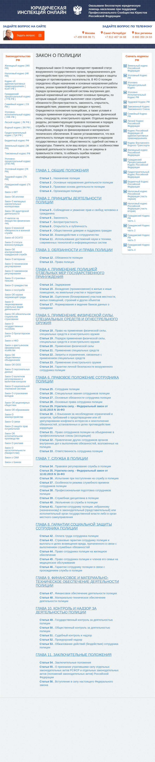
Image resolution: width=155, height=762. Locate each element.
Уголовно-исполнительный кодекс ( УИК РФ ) (17, 114)
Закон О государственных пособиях (14, 326)
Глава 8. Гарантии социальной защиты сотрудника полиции (74, 526)
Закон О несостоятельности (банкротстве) (15, 450)
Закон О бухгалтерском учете (17, 334)
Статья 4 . (60, 191)
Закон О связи (12, 421)
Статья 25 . (60, 389)
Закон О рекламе (14, 443)
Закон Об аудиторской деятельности (17, 212)
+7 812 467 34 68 (115, 37)
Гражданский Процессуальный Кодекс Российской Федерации (137, 163)
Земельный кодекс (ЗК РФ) (17, 147)
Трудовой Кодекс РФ (138, 102)
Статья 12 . (61, 257)
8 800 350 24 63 (142, 37)
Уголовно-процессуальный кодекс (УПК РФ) (17, 161)
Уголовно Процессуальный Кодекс (136, 85)
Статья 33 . (71, 451)
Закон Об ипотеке (14, 196)
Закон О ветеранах (15, 259)
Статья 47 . (78, 593)
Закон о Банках (13, 462)
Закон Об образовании (17, 410)
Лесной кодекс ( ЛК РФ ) (18, 122)
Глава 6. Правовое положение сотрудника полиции (77, 379)
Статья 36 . (79, 478)
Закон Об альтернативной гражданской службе (16, 252)
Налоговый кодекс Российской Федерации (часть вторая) (137, 207)
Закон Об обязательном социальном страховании (18, 317)
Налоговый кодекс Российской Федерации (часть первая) (137, 195)
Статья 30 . (76, 420)
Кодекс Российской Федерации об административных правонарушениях (137, 134)
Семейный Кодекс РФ (137, 115)
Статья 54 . (65, 662)
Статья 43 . (78, 544)
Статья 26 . (75, 393)
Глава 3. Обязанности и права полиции (74, 250)
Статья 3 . (72, 186)
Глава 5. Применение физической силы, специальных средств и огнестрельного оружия (77, 319)
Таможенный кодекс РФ (17, 153)
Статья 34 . (75, 466)
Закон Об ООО (13, 364)
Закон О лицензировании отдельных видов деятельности (14, 306)
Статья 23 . (70, 362)
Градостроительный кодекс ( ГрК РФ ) (15, 134)
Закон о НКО (11, 340)
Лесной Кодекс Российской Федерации (135, 123)
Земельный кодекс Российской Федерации (137, 68)
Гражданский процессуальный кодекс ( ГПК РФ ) (17, 96)
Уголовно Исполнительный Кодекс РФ (136, 95)
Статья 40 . (69, 502)
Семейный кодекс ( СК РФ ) (17, 105)
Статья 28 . (71, 401)
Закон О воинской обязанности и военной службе (17, 230)
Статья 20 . (67, 346)
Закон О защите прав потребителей (16, 427)
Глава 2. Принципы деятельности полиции (69, 200)
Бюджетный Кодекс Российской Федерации (137, 184)
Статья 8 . (63, 226)
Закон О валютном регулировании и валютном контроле (15, 379)
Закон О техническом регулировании (16, 265)
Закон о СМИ (12, 457)
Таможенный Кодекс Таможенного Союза (138, 108)
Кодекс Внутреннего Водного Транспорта (138, 144)
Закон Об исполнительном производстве (13, 436)
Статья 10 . (69, 234)
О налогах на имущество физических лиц (17, 221)
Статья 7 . (59, 222)
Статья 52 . (61, 639)
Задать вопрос (26, 35)
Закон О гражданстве (16, 285)
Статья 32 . (79, 443)
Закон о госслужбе (15, 290)
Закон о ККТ (11, 192)
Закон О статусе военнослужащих (14, 243)
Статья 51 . (66, 635)
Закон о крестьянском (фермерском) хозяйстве (16, 348)
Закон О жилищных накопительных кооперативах (15, 204)
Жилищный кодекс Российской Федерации (137, 152)
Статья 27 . (75, 397)
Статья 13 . (57, 262)
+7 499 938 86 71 (84, 37)
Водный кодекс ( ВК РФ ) (18, 127)
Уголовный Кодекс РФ (137, 76)
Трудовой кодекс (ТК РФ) (16, 178)
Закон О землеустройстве (14, 415)
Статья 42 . (69, 535)
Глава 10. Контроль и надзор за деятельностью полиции (66, 610)
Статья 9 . (76, 230)
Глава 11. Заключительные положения (74, 655)
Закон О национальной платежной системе (17, 387)
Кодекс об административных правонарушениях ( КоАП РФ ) (15, 85)
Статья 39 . (69, 498)
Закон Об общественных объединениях (13, 357)
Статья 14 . (55, 284)
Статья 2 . (76, 182)
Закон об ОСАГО (14, 237)
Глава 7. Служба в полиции (62, 458)
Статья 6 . (54, 217)
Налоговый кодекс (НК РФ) (17, 74)
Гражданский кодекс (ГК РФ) (17, 185)
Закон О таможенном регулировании (16, 272)
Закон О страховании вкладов (16, 394)
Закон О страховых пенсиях (15, 279)
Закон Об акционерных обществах (17, 404)
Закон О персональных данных (17, 370)
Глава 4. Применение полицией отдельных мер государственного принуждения (70, 273)
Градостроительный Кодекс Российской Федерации (138, 174)
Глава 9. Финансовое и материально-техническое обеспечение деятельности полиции (77, 581)
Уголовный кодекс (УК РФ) (16, 170)
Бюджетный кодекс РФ (17, 140)
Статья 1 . (60, 178)
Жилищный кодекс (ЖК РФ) (17, 67)
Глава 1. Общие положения (62, 170)
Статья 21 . (69, 350)
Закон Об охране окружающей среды (15, 296)
